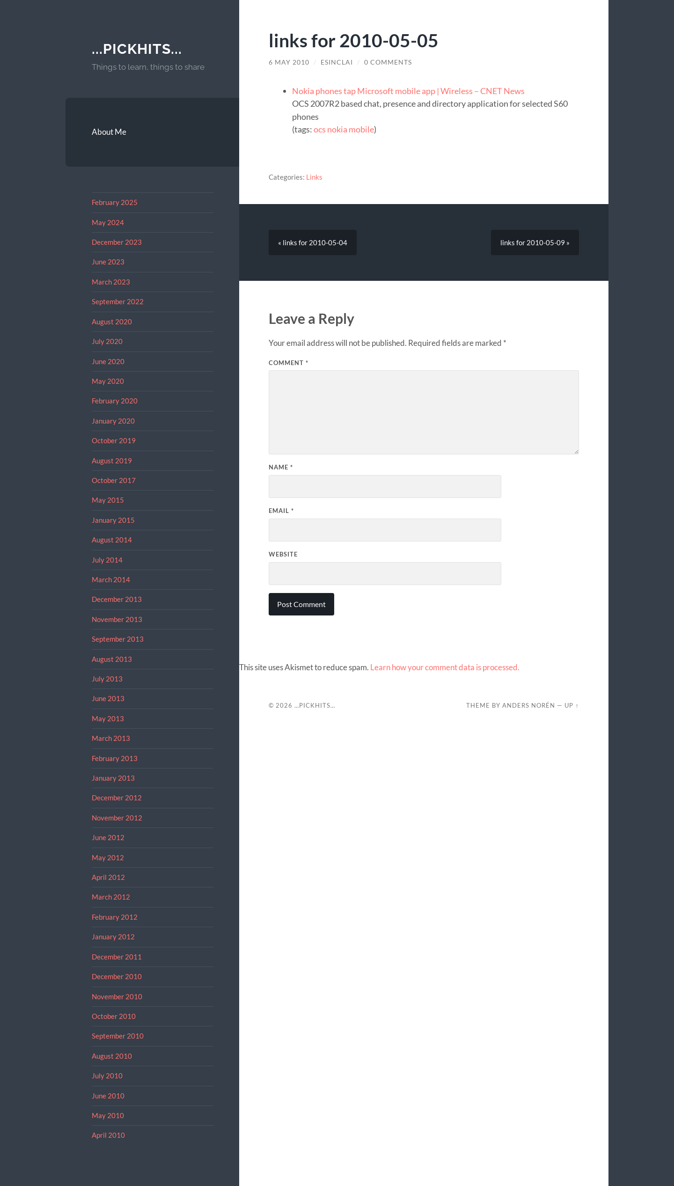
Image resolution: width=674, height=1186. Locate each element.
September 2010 (118, 1036)
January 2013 (113, 778)
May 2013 (108, 718)
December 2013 (117, 599)
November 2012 (117, 817)
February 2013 (115, 758)
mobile (361, 129)
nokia (337, 129)
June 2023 (108, 261)
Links (314, 177)
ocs (320, 129)
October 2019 (114, 440)
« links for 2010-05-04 (312, 242)
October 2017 (114, 480)
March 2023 (111, 282)
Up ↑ (571, 705)
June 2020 (108, 361)
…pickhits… (314, 705)
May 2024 (108, 222)
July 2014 (107, 560)
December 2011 (117, 956)
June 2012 (108, 837)
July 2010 (107, 1075)
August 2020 (112, 321)
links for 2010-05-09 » (535, 242)
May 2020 (108, 381)
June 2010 (108, 1095)
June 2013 (108, 698)
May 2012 (108, 857)
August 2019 (112, 460)
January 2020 (113, 421)
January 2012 (113, 936)
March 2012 (111, 897)
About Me (109, 132)
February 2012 (115, 917)
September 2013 (118, 639)
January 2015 (113, 520)
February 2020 (115, 400)
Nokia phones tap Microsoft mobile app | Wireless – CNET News (408, 91)
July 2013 (107, 678)
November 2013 (117, 619)
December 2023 (117, 242)
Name (281, 467)
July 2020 (107, 341)
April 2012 (108, 877)
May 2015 (108, 500)
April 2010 (108, 1135)
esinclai (337, 62)
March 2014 (111, 579)
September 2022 (118, 301)
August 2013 (112, 659)
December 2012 (117, 797)
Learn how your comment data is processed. (445, 667)
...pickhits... (137, 49)
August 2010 (112, 1056)
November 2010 (117, 996)
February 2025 (115, 202)
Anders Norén (528, 705)
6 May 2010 (289, 62)
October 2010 (114, 1016)
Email (281, 510)
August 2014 (112, 539)
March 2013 (111, 738)
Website (283, 554)
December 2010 (117, 976)
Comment (288, 362)
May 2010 (108, 1115)
